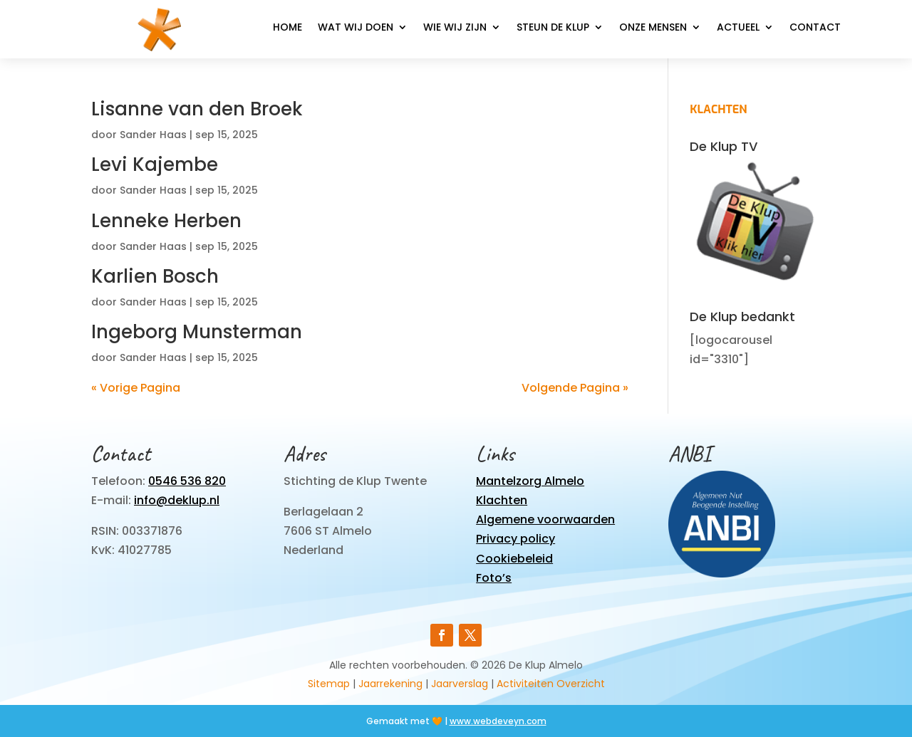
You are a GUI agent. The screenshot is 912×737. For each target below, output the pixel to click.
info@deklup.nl (176, 500)
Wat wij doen (355, 28)
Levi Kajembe (154, 164)
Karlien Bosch (155, 276)
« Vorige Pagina (135, 388)
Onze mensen (653, 28)
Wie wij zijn (455, 28)
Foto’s (494, 578)
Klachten (501, 500)
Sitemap (329, 683)
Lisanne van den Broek (197, 109)
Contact (815, 28)
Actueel (738, 28)
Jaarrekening (390, 683)
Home (287, 28)
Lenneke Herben (166, 221)
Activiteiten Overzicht (551, 683)
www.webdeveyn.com (498, 721)
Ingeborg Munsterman (196, 332)
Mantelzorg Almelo (530, 481)
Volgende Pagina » (575, 388)
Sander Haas (153, 134)
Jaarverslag (459, 683)
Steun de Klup (553, 28)
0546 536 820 (187, 481)
